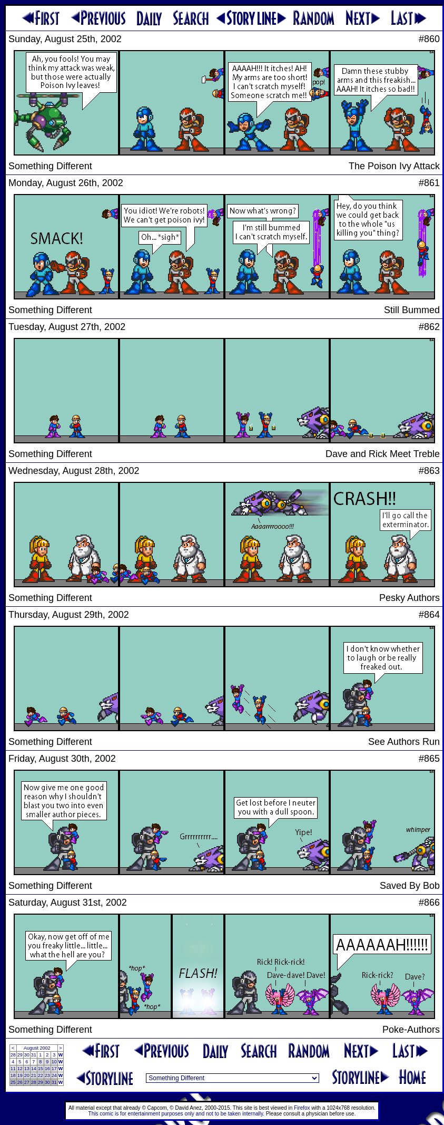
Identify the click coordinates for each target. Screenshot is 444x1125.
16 (47, 1068)
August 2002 (37, 1048)
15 (40, 1068)
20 (26, 1075)
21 (33, 1075)
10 (54, 1061)
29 (20, 1055)
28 (13, 1055)
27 (26, 1082)
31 (33, 1055)
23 (47, 1075)
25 (13, 1082)
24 (54, 1075)
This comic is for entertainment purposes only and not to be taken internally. (176, 1114)
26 (20, 1082)
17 (54, 1068)
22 (40, 1075)
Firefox (302, 1108)
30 (26, 1055)
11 (13, 1068)
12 (20, 1068)
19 (20, 1075)
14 (33, 1068)
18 (13, 1075)
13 (26, 1068)
